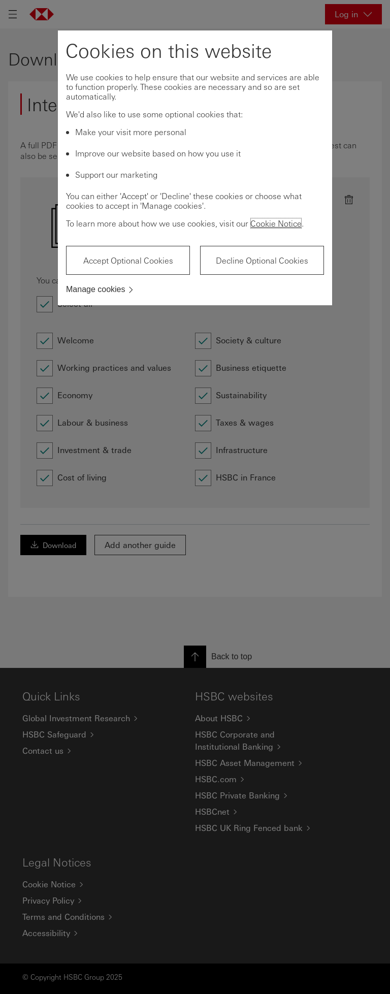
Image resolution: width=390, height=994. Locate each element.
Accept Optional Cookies (128, 260)
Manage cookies (95, 289)
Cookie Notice (276, 223)
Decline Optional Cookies (262, 260)
